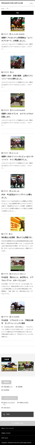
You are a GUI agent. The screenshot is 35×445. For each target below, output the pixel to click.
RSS (8, 414)
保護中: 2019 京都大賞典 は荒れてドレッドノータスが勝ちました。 (17, 77)
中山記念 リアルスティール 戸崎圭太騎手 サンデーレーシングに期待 (17, 321)
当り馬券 (16, 34)
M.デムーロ (16, 273)
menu (31, 3)
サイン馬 (16, 153)
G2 (12, 34)
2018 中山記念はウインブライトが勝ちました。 (16, 196)
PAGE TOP (17, 423)
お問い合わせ (6, 407)
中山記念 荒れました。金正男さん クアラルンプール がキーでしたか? (17, 278)
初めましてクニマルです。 (8, 428)
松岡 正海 (16, 191)
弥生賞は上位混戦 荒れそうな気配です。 (17, 237)
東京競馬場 (21, 34)
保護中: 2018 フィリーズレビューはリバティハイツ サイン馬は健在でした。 (17, 158)
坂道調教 (20, 386)
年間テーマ (23, 273)
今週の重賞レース (7, 386)
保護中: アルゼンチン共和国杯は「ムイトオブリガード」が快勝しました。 (17, 39)
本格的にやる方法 (23, 402)
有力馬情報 (16, 316)
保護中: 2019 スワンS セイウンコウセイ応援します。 (17, 115)
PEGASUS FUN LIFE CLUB (15, 442)
